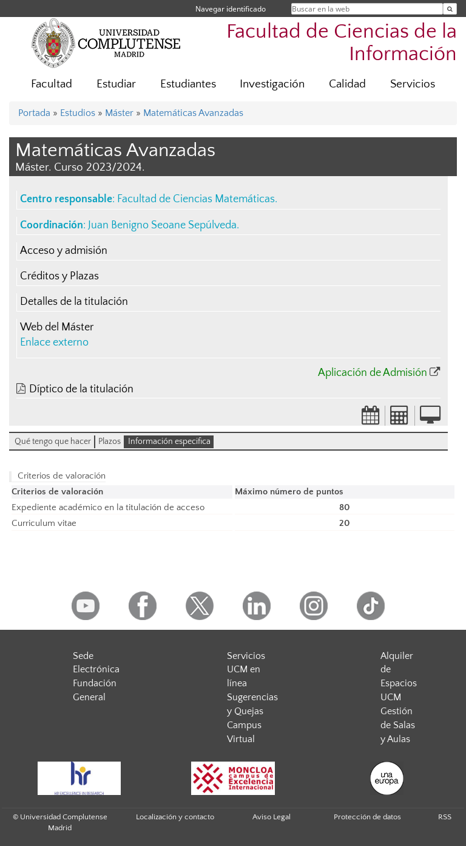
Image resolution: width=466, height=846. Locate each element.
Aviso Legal (271, 817)
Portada (34, 112)
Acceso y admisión (63, 251)
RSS (444, 817)
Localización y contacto (175, 817)
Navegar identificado (230, 9)
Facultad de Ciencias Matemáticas (196, 199)
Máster (119, 112)
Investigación (272, 84)
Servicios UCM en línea (246, 669)
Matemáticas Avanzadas (193, 112)
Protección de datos (367, 817)
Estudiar (116, 84)
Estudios (77, 112)
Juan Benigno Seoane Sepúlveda (162, 225)
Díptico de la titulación (81, 389)
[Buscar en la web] (450, 9)
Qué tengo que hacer (53, 441)
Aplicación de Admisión (372, 373)
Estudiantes (188, 84)
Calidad (347, 84)
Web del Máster (56, 327)
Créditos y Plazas (59, 276)
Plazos (109, 441)
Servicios (412, 84)
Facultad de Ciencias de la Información (341, 43)
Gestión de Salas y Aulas (397, 725)
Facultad (51, 84)
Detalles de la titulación (74, 302)
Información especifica (169, 441)
